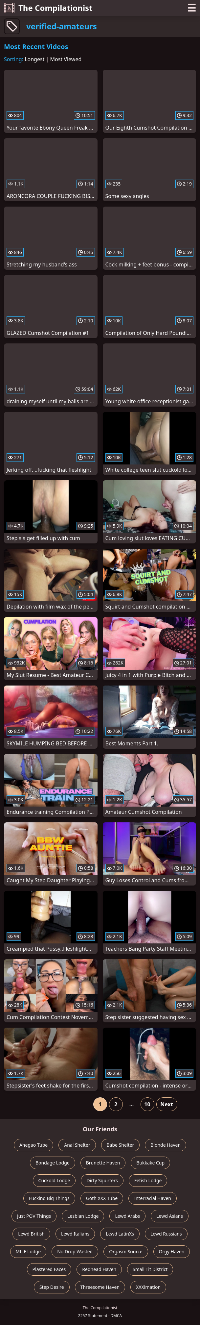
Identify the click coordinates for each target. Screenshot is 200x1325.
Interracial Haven (152, 1198)
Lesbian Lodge (83, 1216)
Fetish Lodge (148, 1180)
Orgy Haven (172, 1251)
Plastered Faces (49, 1269)
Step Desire (51, 1287)
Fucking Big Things (49, 1198)
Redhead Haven (99, 1269)
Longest (34, 59)
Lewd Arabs (127, 1216)
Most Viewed (66, 59)
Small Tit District (150, 1269)
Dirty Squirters (102, 1180)
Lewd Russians (166, 1234)
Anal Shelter (77, 1145)
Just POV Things (34, 1216)
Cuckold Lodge (54, 1180)
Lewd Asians (169, 1216)
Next (166, 1104)
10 (147, 1104)
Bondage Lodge (52, 1163)
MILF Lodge (28, 1251)
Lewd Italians (75, 1234)
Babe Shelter (120, 1145)
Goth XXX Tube (102, 1198)
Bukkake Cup (150, 1163)
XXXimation (148, 1287)
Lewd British (31, 1234)
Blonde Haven (165, 1145)
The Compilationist (48, 7)
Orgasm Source (125, 1251)
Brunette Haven (103, 1163)
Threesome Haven (100, 1287)
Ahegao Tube (33, 1145)
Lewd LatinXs (120, 1234)
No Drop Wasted (75, 1251)
